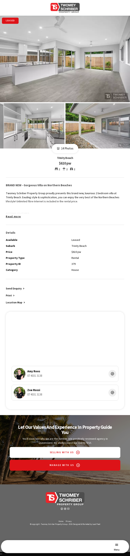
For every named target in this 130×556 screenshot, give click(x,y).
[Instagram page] (65, 509)
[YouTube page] (68, 509)
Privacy (69, 521)
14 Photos (65, 149)
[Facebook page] (62, 509)
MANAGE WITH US (62, 465)
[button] (10, 295)
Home (61, 521)
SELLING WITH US (62, 452)
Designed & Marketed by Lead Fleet (86, 524)
